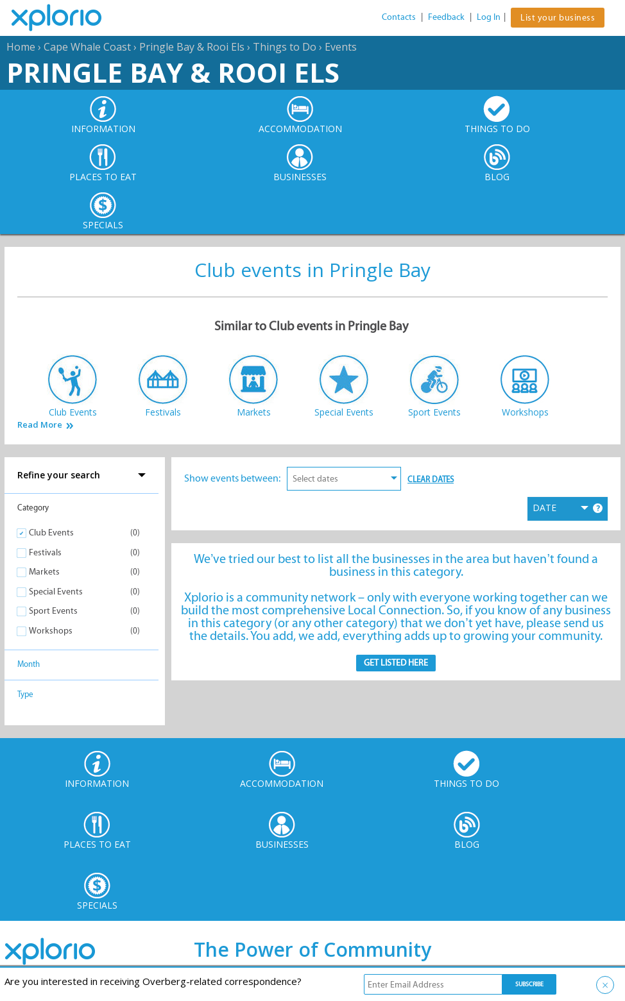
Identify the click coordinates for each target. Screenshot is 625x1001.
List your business (557, 17)
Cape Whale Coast (87, 47)
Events (341, 47)
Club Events (51, 532)
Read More (39, 424)
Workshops (51, 630)
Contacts (399, 17)
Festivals (45, 552)
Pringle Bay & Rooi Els (191, 47)
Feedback (446, 17)
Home (20, 47)
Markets (44, 571)
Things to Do (284, 47)
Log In (489, 17)
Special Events (56, 591)
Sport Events (53, 610)
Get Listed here (396, 662)
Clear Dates (430, 479)
